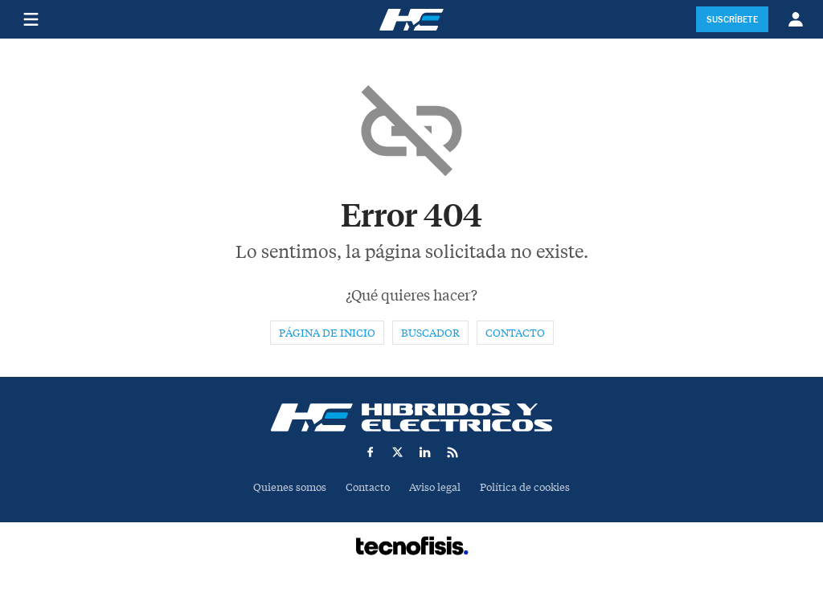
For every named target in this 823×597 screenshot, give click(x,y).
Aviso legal (435, 487)
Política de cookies (525, 487)
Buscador (430, 333)
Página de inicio (327, 333)
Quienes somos (289, 487)
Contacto (515, 333)
